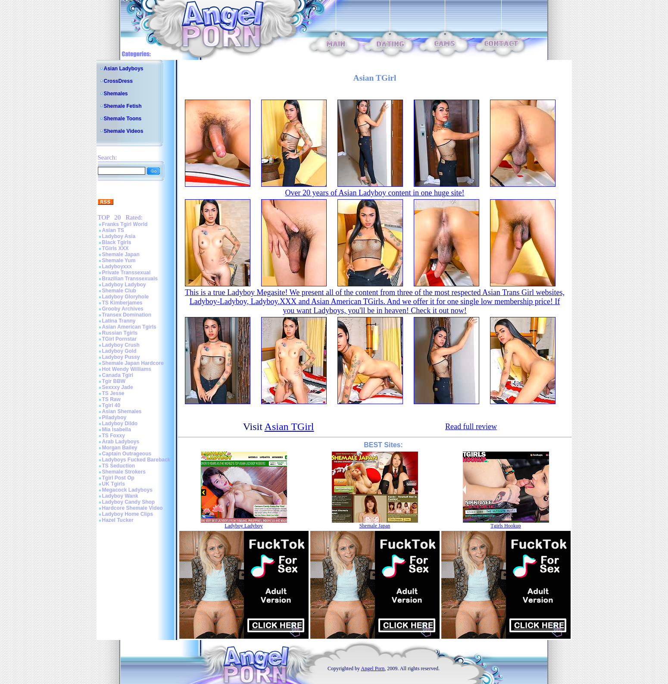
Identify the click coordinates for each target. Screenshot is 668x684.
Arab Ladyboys (121, 442)
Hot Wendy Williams (126, 369)
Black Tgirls (116, 242)
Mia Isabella (116, 430)
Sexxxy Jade (117, 387)
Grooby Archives (123, 309)
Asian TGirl (289, 426)
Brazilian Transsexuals (130, 279)
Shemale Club (119, 291)
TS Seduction (118, 466)
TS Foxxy (113, 436)
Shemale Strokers (124, 472)
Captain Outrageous (127, 454)
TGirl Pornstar (119, 339)
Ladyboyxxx (117, 267)
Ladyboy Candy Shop (128, 502)
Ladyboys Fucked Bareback (136, 460)
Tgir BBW (114, 381)
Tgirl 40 (111, 405)
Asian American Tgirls (129, 327)
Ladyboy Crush (121, 345)
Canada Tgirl (118, 375)
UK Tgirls (113, 484)
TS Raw (111, 399)
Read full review (471, 426)
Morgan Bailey (119, 448)
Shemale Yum (119, 260)
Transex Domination (127, 315)
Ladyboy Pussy (121, 357)
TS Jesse (113, 393)
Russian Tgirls (120, 333)
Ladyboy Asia (119, 236)
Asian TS (113, 230)
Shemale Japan (121, 254)
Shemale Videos (124, 131)
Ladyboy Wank (120, 496)
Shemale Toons (123, 119)
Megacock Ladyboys (127, 490)
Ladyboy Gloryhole (125, 297)
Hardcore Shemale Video (132, 508)
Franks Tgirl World (125, 224)
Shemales (116, 94)
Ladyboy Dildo (120, 423)
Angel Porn (372, 668)
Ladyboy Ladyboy (124, 285)
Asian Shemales (122, 411)
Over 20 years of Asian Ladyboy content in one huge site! (375, 192)
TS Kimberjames (122, 303)
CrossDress (118, 81)
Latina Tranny (119, 321)
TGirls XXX (115, 248)
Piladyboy (114, 417)
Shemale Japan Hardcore (133, 363)
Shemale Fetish (123, 106)
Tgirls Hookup (505, 526)
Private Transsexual (126, 273)
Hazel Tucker (118, 520)
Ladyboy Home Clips (127, 514)
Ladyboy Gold (119, 351)
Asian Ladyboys (124, 69)
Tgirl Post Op (118, 478)
